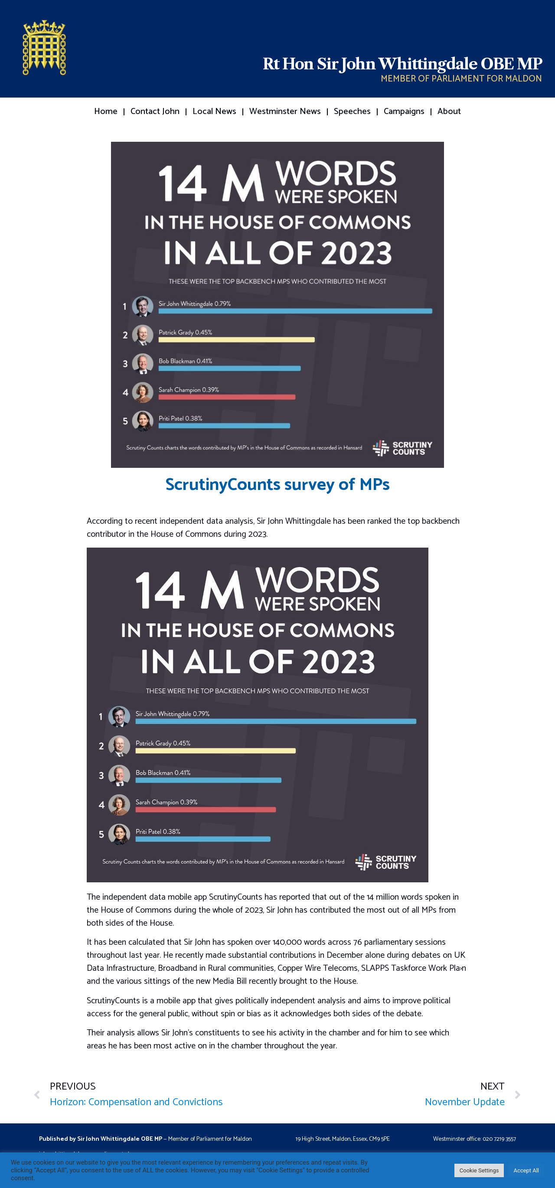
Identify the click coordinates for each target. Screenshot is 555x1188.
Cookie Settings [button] (479, 1170)
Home (106, 111)
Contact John (155, 111)
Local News (214, 111)
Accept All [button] (526, 1170)
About (449, 111)
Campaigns (404, 111)
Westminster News (285, 111)
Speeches (352, 111)
